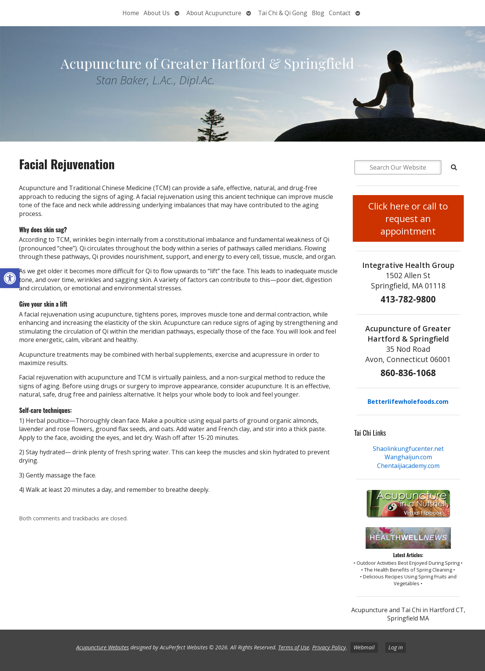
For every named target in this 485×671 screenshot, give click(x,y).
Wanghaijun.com (408, 457)
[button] (10, 278)
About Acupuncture (213, 13)
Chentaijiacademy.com (408, 466)
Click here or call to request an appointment (408, 218)
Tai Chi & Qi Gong (282, 13)
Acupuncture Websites (102, 647)
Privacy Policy (329, 647)
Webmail (364, 647)
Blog (318, 13)
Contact (339, 13)
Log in (395, 647)
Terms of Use (293, 647)
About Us (157, 13)
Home (130, 13)
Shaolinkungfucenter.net (408, 448)
